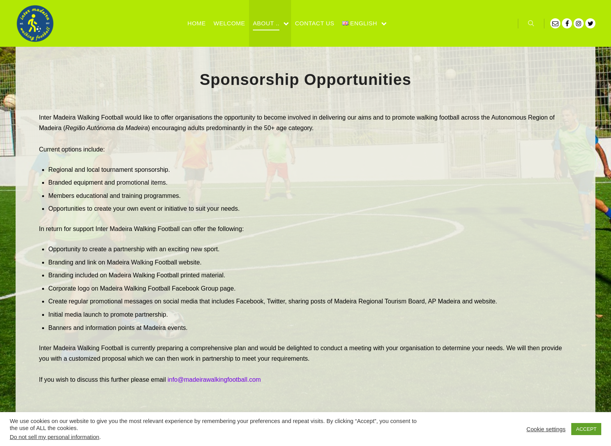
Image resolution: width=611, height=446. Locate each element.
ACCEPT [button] (586, 429)
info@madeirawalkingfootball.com (214, 379)
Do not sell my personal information (54, 437)
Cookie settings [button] (545, 429)
